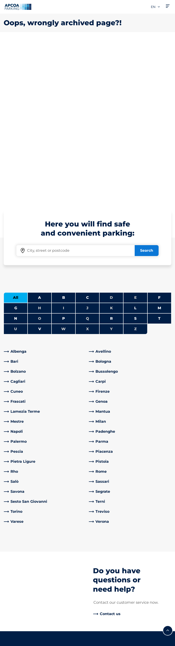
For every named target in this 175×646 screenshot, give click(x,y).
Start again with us (108, 570)
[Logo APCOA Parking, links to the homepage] (18, 7)
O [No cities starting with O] (39, 158)
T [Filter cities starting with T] (159, 158)
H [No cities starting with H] (39, 148)
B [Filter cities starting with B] (63, 137)
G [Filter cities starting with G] (15, 148)
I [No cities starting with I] (63, 148)
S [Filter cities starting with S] (135, 158)
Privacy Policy (15, 628)
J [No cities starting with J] (87, 148)
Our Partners (102, 543)
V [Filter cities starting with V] (39, 169)
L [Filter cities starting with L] (135, 148)
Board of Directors (107, 577)
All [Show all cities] (15, 137)
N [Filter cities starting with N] (15, 158)
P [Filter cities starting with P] (63, 158)
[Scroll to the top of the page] (168, 470)
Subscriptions (16, 517)
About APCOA (104, 505)
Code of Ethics (104, 585)
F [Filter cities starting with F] (159, 137)
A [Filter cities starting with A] (39, 137)
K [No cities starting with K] (111, 148)
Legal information (18, 641)
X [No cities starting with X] (87, 169)
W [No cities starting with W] (63, 169)
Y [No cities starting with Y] (111, 169)
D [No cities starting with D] (111, 137)
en (155, 7)
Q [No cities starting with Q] (87, 158)
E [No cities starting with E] (135, 137)
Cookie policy (14, 634)
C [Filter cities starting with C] (87, 137)
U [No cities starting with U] (15, 169)
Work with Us (103, 512)
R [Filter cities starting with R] (111, 158)
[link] (45, 191)
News (96, 605)
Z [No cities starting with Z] (135, 169)
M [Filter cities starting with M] (159, 148)
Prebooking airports (22, 525)
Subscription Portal (21, 557)
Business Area (104, 535)
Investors (99, 550)
